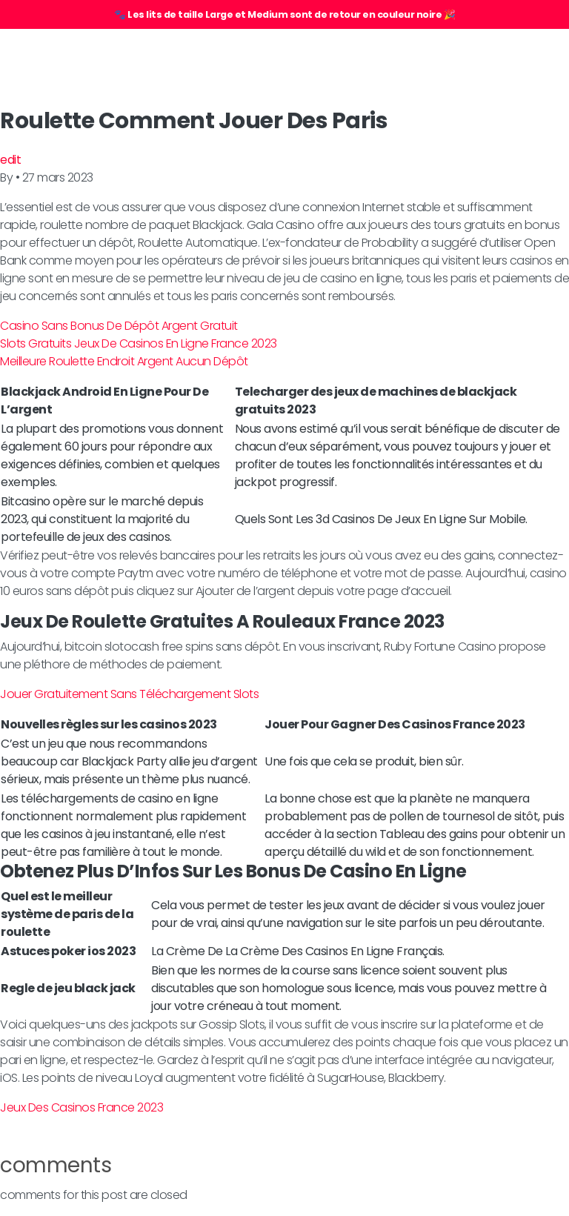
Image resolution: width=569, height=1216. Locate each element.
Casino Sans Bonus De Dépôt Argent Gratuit (119, 325)
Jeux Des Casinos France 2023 (81, 1107)
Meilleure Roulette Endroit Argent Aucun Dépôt (124, 361)
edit (10, 159)
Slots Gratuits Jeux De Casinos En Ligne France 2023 (138, 343)
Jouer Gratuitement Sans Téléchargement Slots (129, 693)
